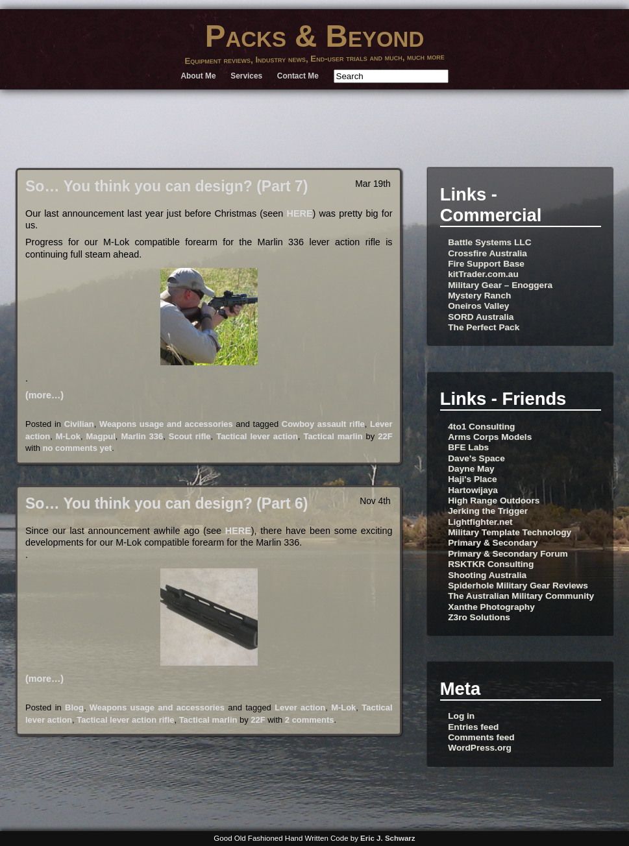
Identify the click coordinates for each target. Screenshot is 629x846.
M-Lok (68, 436)
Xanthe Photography (491, 607)
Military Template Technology (509, 532)
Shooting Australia (487, 575)
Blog (74, 707)
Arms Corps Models (490, 437)
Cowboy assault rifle (323, 424)
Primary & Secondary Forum (507, 554)
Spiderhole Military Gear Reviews (518, 585)
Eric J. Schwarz (387, 838)
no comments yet (77, 448)
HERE (300, 213)
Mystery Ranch (479, 295)
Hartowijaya (473, 490)
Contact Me (298, 75)
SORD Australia (480, 317)
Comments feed (481, 737)
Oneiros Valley (478, 306)
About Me (198, 75)
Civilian (79, 424)
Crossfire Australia (487, 253)
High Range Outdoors (493, 500)
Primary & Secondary (492, 543)
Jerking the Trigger (488, 511)
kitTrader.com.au (483, 274)
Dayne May (471, 469)
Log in (461, 716)
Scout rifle (190, 436)
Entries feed (473, 727)
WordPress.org (480, 748)
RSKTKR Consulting (491, 564)
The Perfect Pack (483, 327)
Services (246, 75)
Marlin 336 (142, 436)
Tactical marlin (332, 436)
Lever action (300, 707)
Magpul (101, 436)
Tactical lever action (257, 436)
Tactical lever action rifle (125, 720)
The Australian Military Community (521, 596)
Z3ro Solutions (479, 617)
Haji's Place (472, 479)
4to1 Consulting (481, 426)
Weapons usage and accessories (166, 424)
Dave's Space (476, 458)
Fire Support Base (486, 264)
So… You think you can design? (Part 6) (166, 503)
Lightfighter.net (480, 522)
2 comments (309, 720)
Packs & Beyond (315, 36)
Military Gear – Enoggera (500, 285)
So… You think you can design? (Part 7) (166, 186)
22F (385, 436)
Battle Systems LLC (489, 242)
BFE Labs (468, 447)
